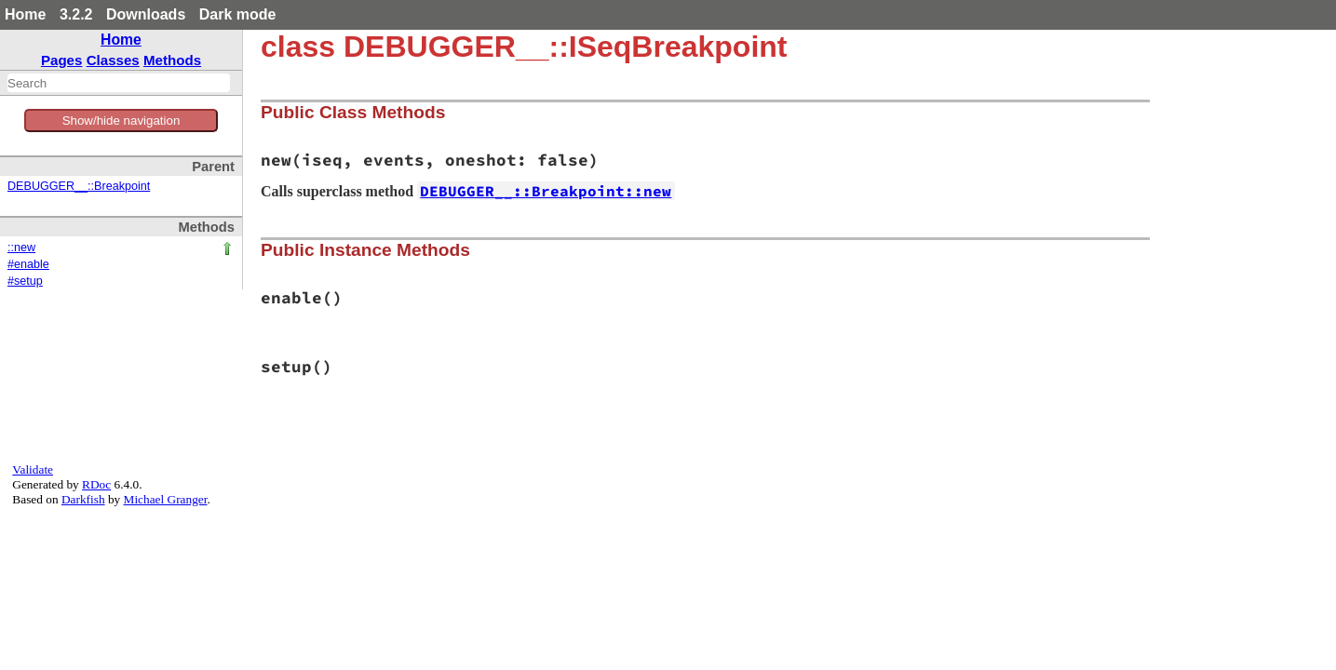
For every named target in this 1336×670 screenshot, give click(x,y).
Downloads (145, 14)
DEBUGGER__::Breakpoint (78, 186)
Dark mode (238, 14)
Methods (172, 60)
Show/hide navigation (121, 120)
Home (25, 14)
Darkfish (83, 499)
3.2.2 (76, 14)
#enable (28, 264)
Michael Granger (166, 499)
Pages (62, 60)
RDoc (96, 484)
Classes (113, 60)
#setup (25, 281)
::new (21, 247)
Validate (32, 469)
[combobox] (118, 83)
